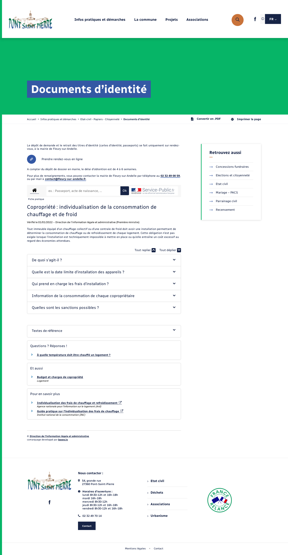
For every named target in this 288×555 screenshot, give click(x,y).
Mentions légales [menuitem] (135, 548)
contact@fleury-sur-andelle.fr (65, 179)
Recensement (222, 210)
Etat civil (218, 184)
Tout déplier (170, 250)
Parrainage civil (223, 201)
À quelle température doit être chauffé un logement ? (73, 355)
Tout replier (145, 250)
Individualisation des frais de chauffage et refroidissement (79, 403)
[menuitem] (99, 20)
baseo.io (63, 439)
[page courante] (136, 119)
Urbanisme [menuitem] (157, 516)
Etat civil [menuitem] (155, 481)
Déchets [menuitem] (155, 492)
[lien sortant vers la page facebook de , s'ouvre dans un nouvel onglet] (255, 20)
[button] (104, 260)
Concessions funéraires (229, 167)
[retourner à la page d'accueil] (30, 20)
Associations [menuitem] (158, 504)
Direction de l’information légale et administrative (59, 436)
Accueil (31, 119)
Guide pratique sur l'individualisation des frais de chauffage (80, 411)
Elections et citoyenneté (229, 175)
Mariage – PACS (223, 192)
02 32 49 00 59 (170, 176)
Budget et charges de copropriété (60, 377)
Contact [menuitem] (158, 548)
